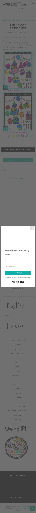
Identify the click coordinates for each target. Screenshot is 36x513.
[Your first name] (18, 261)
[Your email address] (18, 266)
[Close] (32, 228)
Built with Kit (18, 282)
